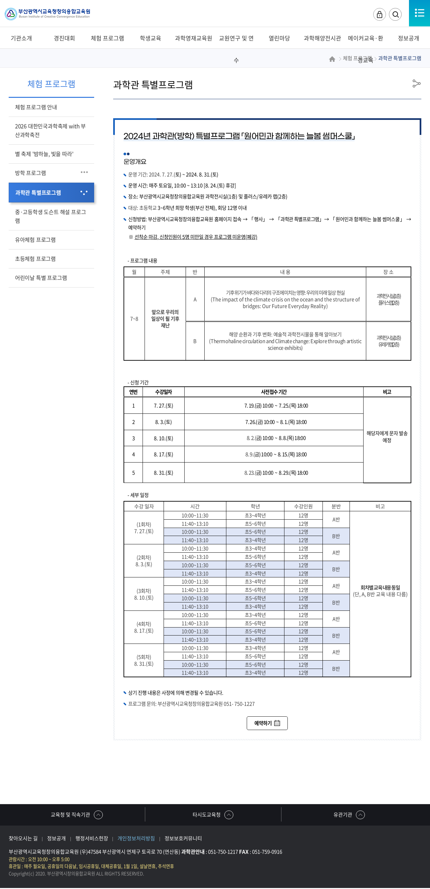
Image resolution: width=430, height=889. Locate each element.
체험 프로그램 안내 (36, 107)
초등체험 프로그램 (35, 258)
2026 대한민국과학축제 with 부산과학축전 (50, 130)
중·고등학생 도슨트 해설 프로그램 (50, 216)
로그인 (378, 15)
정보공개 (56, 839)
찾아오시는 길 (23, 839)
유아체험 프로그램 (35, 239)
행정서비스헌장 (91, 839)
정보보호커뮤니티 (183, 839)
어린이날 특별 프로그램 (41, 278)
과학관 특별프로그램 (38, 192)
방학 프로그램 (30, 173)
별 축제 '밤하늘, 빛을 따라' (44, 154)
